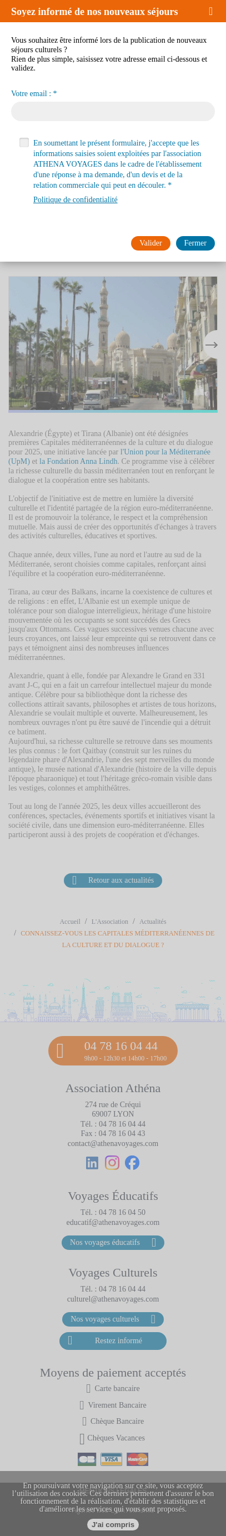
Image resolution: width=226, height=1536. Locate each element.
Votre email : (31, 94)
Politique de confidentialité (75, 200)
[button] (214, 11)
